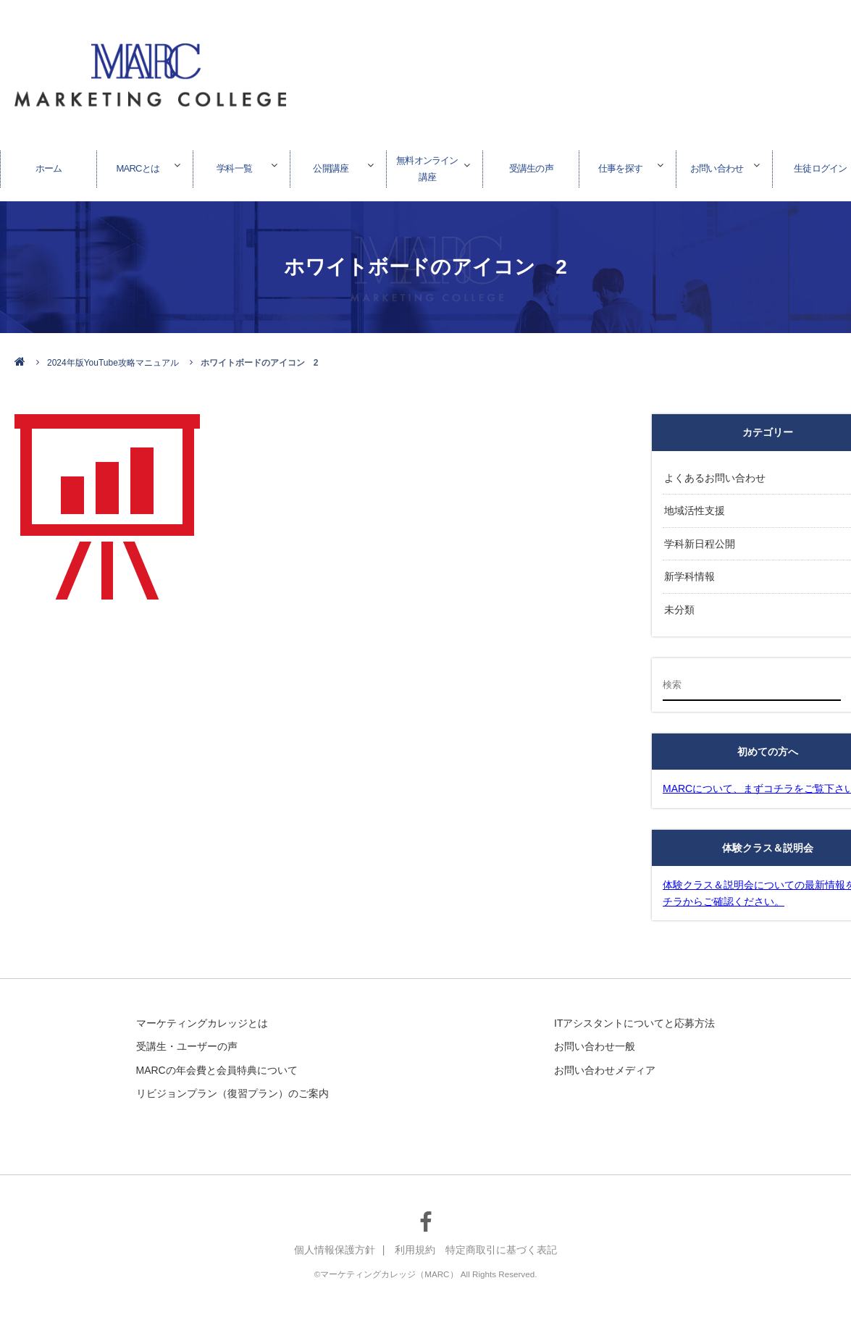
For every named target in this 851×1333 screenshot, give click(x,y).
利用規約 (415, 1243)
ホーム (48, 166)
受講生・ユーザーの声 (187, 1039)
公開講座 (331, 166)
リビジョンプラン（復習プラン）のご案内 (232, 1086)
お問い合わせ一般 (594, 1039)
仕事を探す (620, 166)
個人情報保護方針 (334, 1243)
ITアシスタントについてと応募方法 (634, 1016)
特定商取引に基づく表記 (501, 1243)
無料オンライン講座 (427, 166)
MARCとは (138, 166)
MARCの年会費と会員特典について (217, 1062)
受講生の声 (531, 166)
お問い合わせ (717, 166)
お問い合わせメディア (604, 1062)
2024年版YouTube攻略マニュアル (113, 363)
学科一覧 (234, 166)
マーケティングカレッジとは (202, 1016)
